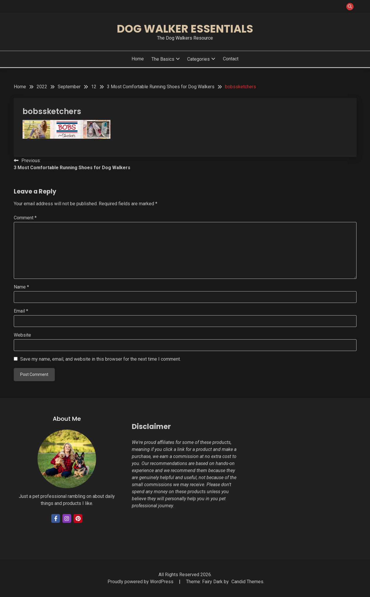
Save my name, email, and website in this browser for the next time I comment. (100, 359)
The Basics (162, 59)
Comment (25, 218)
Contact (230, 59)
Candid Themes (247, 581)
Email (21, 311)
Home (138, 59)
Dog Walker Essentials (185, 28)
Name (21, 287)
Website (22, 335)
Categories (198, 59)
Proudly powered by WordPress (141, 581)
